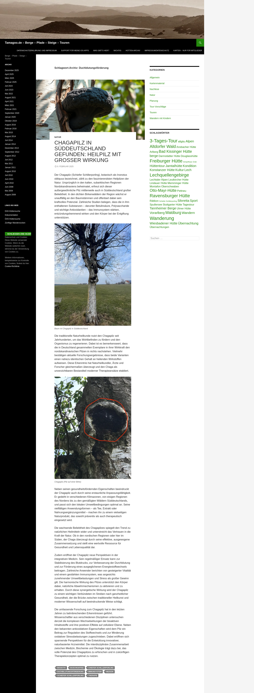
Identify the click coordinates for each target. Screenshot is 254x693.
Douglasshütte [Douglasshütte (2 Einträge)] (189, 156)
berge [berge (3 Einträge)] (154, 156)
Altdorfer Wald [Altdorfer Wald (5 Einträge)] (163, 146)
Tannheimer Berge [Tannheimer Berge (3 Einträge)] (163, 208)
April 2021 (9, 101)
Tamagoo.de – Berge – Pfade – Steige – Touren (37, 42)
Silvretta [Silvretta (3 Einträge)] (183, 200)
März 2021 (9, 105)
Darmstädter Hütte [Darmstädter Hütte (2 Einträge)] (169, 156)
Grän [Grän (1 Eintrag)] (195, 162)
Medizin (109, 672)
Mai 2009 (9, 191)
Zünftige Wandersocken (15, 223)
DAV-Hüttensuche (12, 211)
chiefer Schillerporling (101, 668)
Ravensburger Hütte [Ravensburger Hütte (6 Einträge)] (170, 195)
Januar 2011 (10, 167)
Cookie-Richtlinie (12, 266)
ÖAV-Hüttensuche (12, 219)
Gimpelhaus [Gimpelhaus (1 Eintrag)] (187, 162)
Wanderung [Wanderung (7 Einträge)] (162, 218)
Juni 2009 (9, 187)
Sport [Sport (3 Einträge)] (194, 200)
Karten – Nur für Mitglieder (187, 50)
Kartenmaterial (157, 83)
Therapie (92, 675)
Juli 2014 (9, 140)
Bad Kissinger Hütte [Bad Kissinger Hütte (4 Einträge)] (175, 151)
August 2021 (10, 97)
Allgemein (155, 77)
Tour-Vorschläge (158, 106)
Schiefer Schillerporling (70, 675)
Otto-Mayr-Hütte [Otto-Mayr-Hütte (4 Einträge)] (163, 190)
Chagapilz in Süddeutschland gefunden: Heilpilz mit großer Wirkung (87, 151)
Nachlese (154, 89)
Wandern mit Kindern (160, 118)
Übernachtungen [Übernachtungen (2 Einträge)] (159, 227)
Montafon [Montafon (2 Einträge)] (155, 186)
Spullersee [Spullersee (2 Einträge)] (156, 204)
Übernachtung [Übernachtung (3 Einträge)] (188, 223)
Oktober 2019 (11, 121)
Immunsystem (95, 672)
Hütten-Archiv (133, 50)
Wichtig (117, 50)
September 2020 (12, 113)
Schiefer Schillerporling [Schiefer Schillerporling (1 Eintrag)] (168, 201)
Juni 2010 (9, 179)
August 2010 (10, 171)
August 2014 (10, 136)
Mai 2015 (9, 132)
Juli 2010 (9, 175)
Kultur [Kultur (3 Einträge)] (179, 170)
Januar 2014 (10, 144)
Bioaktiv (61, 668)
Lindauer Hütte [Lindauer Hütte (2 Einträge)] (158, 183)
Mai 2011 (9, 163)
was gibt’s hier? (101, 50)
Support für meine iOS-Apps (75, 50)
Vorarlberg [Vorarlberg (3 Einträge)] (157, 213)
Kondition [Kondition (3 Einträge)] (189, 166)
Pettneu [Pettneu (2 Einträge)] (181, 190)
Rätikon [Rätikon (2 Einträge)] (154, 200)
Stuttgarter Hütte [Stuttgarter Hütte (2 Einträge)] (172, 204)
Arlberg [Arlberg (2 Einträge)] (154, 151)
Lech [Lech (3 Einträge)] (188, 170)
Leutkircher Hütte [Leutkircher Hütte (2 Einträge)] (178, 179)
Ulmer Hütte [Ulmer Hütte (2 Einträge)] (184, 208)
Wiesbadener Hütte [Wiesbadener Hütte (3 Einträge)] (163, 223)
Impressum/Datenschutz (157, 50)
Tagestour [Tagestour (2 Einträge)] (188, 204)
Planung (154, 101)
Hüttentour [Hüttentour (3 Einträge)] (157, 166)
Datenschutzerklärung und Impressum (37, 50)
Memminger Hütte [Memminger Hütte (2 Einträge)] (178, 183)
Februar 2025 (11, 82)
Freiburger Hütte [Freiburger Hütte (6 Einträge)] (166, 160)
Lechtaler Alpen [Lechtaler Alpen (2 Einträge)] (159, 179)
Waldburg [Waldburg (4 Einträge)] (173, 213)
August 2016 (10, 125)
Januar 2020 (10, 117)
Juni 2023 (9, 90)
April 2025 (9, 74)
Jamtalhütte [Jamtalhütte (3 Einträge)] (173, 166)
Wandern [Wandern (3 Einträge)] (188, 213)
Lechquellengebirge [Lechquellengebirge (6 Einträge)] (169, 174)
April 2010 (9, 183)
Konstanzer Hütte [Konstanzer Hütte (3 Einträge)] (162, 170)
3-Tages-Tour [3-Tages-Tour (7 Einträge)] (163, 140)
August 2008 (10, 195)
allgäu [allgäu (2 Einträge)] (181, 141)
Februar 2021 (11, 109)
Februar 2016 (11, 129)
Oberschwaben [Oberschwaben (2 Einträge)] (170, 186)
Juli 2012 (9, 160)
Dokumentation (11, 215)
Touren (153, 112)
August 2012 (10, 156)
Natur (57, 137)
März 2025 (9, 78)
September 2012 (12, 152)
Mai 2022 (9, 94)
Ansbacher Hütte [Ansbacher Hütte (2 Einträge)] (186, 146)
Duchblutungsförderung (70, 672)
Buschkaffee (77, 668)
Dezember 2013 (12, 148)
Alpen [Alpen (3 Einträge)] (190, 141)
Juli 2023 (9, 86)
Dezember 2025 (12, 70)
